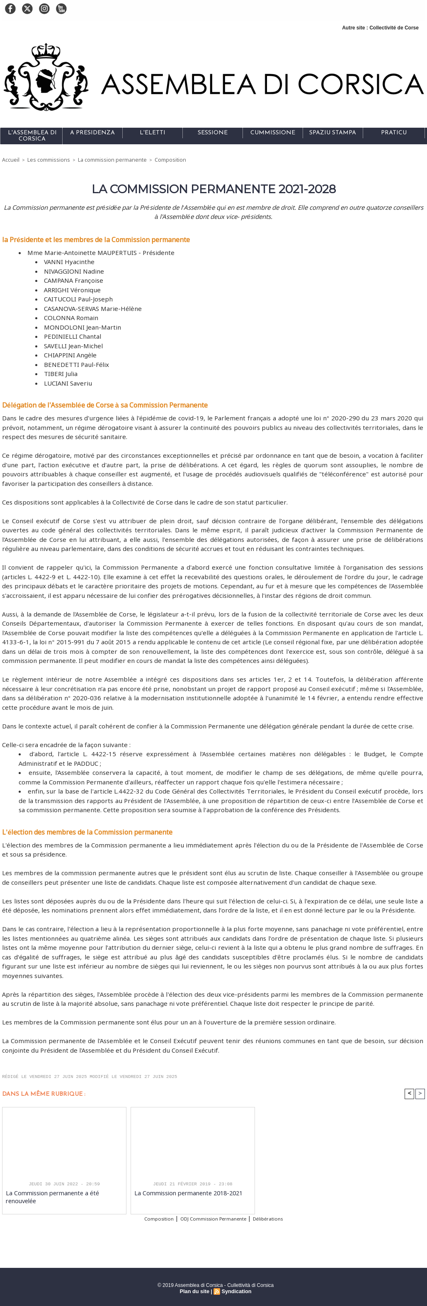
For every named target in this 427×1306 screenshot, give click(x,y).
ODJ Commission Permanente (213, 1218)
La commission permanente (105, 160)
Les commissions (46, 160)
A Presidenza (92, 133)
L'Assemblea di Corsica (32, 136)
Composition (160, 160)
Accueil (10, 160)
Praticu (394, 133)
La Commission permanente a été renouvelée (62, 1193)
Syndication (235, 1290)
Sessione (213, 133)
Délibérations (283, 1218)
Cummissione (272, 133)
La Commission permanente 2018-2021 (182, 1193)
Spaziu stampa (332, 133)
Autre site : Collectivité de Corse (380, 28)
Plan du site (195, 1290)
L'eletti (152, 133)
